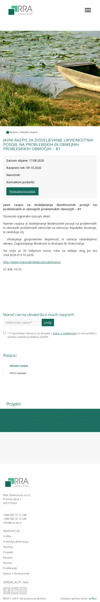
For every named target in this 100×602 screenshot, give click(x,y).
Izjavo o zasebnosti (64, 333)
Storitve (8, 547)
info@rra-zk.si (12, 523)
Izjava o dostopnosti (16, 573)
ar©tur (93, 598)
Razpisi (13, 132)
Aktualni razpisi (28, 132)
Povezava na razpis (22, 191)
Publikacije (10, 568)
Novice (7, 563)
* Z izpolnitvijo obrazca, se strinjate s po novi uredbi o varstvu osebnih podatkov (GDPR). (50, 335)
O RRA (7, 536)
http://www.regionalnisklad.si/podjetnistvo (32, 262)
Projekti (8, 552)
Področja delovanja (15, 541)
